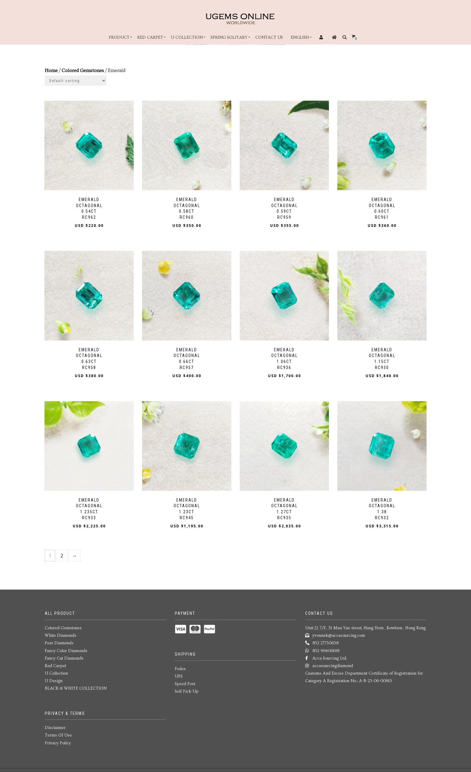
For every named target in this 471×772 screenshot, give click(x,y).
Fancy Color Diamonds (66, 648)
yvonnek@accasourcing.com (338, 633)
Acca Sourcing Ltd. (329, 655)
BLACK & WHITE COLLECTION (76, 686)
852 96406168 (325, 648)
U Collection (187, 37)
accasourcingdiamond (332, 663)
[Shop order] (75, 81)
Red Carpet (150, 37)
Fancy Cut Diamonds (64, 655)
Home (51, 70)
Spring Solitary (229, 37)
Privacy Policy (58, 740)
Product (119, 37)
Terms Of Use (58, 733)
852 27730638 (325, 640)
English (300, 37)
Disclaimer (55, 725)
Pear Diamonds (59, 640)
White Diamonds (60, 633)
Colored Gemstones (83, 70)
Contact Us (269, 37)
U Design (53, 678)
